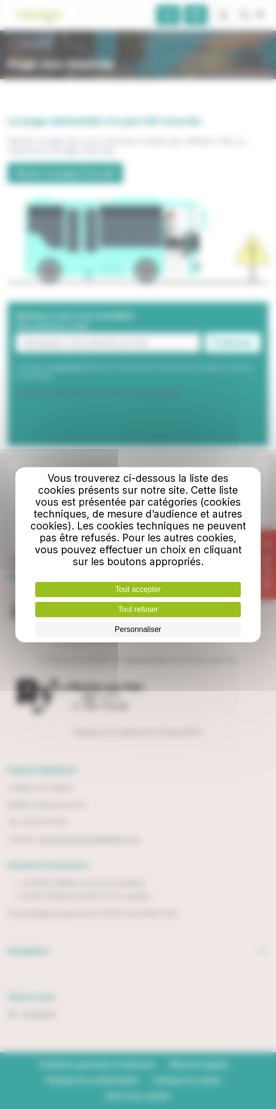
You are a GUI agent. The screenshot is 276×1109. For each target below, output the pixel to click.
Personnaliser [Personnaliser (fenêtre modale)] (138, 629)
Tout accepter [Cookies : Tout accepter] (138, 589)
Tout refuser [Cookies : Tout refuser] (138, 609)
